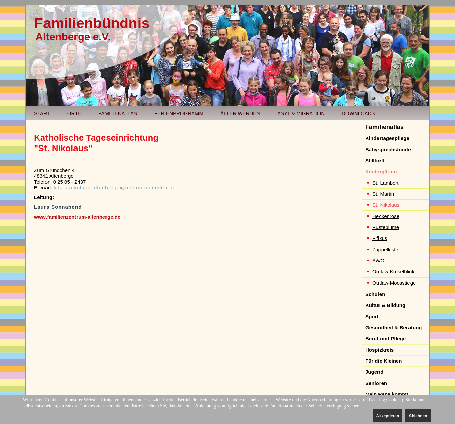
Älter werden (240, 113)
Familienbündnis (92, 23)
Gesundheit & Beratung (393, 327)
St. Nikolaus (385, 205)
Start (42, 113)
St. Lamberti (386, 183)
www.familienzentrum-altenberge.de (77, 217)
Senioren (376, 383)
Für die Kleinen (383, 361)
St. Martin (383, 194)
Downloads (358, 113)
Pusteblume (385, 227)
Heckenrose (385, 216)
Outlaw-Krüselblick (393, 271)
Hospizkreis (379, 350)
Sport (371, 316)
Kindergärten (381, 171)
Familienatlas (117, 113)
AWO (378, 260)
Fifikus (379, 238)
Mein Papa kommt (386, 394)
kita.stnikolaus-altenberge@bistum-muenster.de (115, 187)
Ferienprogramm (178, 113)
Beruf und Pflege (385, 338)
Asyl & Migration (301, 113)
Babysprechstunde (388, 149)
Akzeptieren (387, 416)
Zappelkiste (385, 249)
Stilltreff (375, 160)
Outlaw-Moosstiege (394, 283)
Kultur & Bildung (385, 305)
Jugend (374, 372)
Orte (74, 113)
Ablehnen (418, 416)
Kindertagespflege (387, 138)
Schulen (375, 294)
